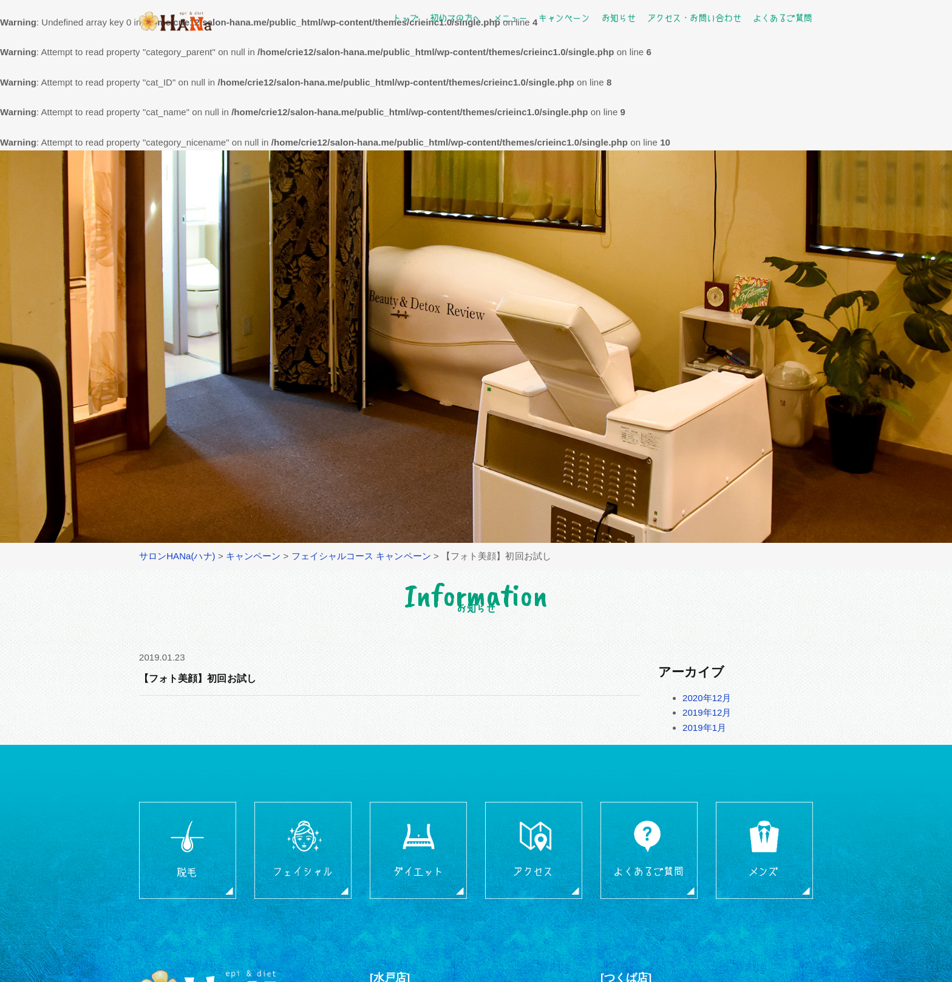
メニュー (510, 17)
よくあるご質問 (782, 17)
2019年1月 (704, 727)
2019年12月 (707, 712)
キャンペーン (564, 17)
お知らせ (618, 17)
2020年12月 (707, 698)
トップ (405, 17)
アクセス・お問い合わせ (694, 17)
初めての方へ (455, 17)
